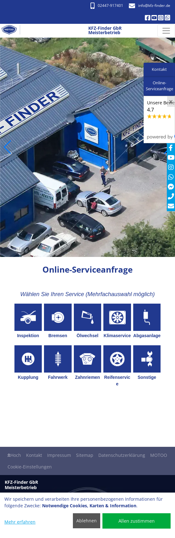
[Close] (171, 101)
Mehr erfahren (20, 522)
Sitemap (84, 455)
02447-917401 (106, 5)
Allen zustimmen (136, 521)
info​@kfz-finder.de (149, 5)
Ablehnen (86, 521)
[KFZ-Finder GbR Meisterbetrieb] (11, 31)
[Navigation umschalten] (166, 30)
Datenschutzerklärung (121, 455)
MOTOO (158, 455)
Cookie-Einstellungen (30, 467)
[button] (7, 147)
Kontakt (34, 455)
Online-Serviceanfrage (159, 86)
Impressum (59, 455)
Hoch (14, 455)
